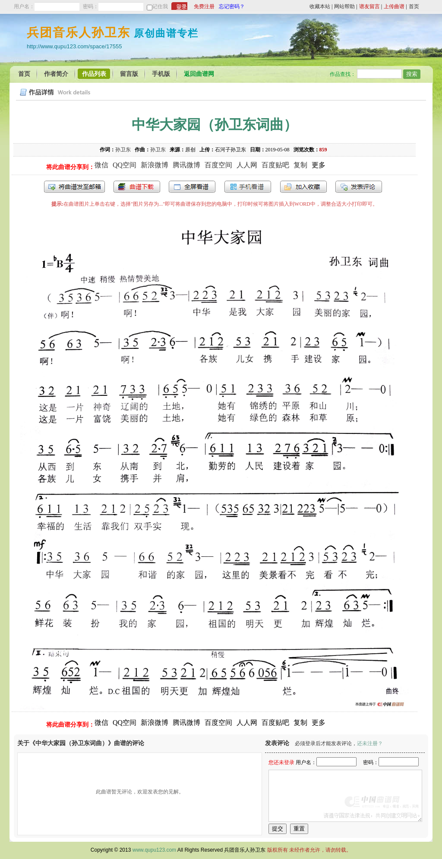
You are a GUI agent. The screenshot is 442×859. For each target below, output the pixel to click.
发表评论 (358, 187)
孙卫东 (123, 150)
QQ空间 (124, 165)
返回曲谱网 (199, 74)
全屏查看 (192, 187)
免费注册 (204, 6)
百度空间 (218, 165)
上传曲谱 (394, 6)
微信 (101, 165)
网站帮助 (344, 6)
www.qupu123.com (154, 850)
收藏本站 (319, 6)
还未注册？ (370, 743)
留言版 (129, 74)
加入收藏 (303, 187)
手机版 (161, 74)
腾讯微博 (186, 165)
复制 (300, 165)
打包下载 (137, 187)
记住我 (160, 6)
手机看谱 (248, 187)
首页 (414, 6)
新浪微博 (154, 165)
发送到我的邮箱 (74, 187)
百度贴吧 (275, 165)
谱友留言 (369, 6)
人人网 (247, 165)
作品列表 (94, 74)
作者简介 (56, 74)
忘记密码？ (232, 6)
